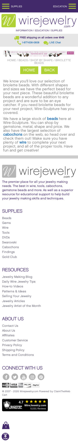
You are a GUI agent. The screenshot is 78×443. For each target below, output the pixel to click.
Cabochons (10, 247)
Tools (6, 232)
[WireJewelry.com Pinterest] (41, 376)
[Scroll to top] (5, 439)
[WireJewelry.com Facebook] (6, 376)
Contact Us (10, 326)
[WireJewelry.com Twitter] (14, 376)
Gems (6, 223)
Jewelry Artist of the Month (21, 306)
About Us (8, 330)
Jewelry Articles (13, 301)
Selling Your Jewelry (16, 296)
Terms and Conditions (18, 355)
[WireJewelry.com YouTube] (23, 376)
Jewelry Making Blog (17, 277)
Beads (23, 60)
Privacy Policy (12, 345)
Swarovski (9, 242)
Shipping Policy (13, 350)
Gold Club (9, 257)
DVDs (6, 237)
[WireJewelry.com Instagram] (32, 376)
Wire (5, 227)
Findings (8, 252)
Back (49, 70)
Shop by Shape (41, 60)
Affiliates (8, 335)
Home (11, 60)
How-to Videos (12, 286)
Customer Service (15, 340)
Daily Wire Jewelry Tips (19, 281)
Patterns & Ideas (14, 291)
